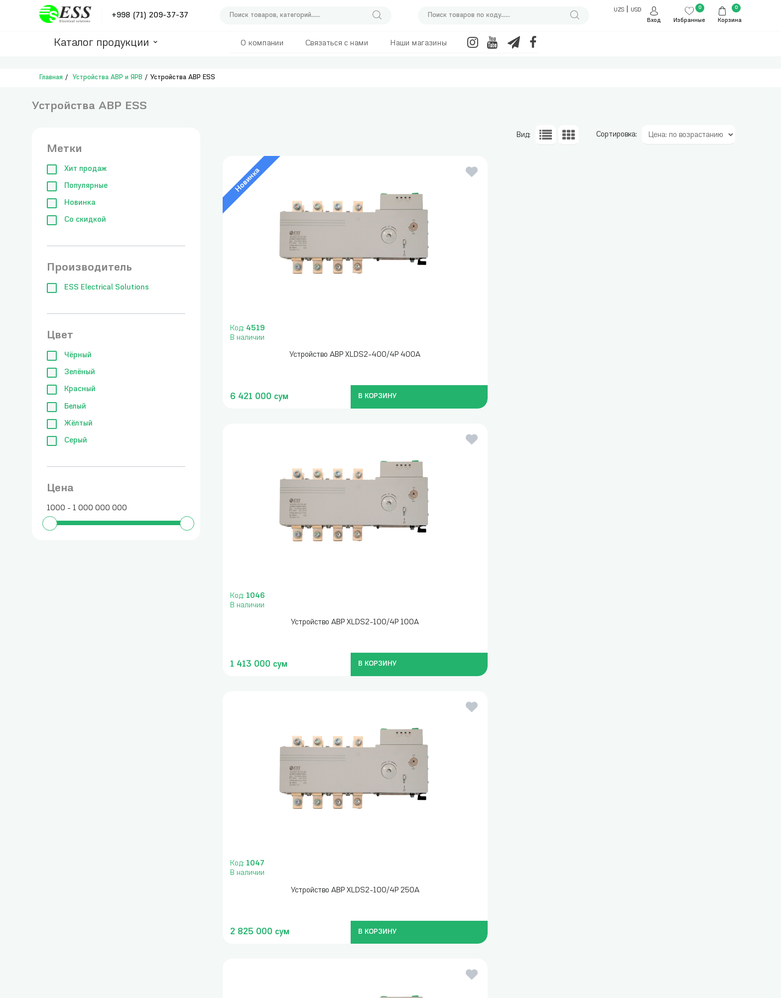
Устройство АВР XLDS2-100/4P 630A (304, 622)
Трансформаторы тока (298, 844)
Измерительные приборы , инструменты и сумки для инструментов (201, 853)
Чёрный (69, 355)
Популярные (77, 186)
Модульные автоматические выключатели (186, 935)
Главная (51, 77)
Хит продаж (77, 169)
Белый (66, 407)
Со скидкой (76, 220)
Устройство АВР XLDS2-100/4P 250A (660, 355)
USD (636, 10)
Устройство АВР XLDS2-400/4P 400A (304, 355)
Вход (654, 20)
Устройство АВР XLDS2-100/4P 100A (482, 355)
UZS (619, 10)
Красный (71, 389)
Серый (67, 440)
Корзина (730, 20)
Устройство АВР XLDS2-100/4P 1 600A (660, 622)
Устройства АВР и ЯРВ (107, 77)
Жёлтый (70, 423)
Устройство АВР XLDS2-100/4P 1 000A (481, 622)
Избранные (689, 20)
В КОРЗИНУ (322, 396)
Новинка (71, 203)
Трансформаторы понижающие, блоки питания (293, 868)
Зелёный (71, 372)
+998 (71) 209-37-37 (150, 15)
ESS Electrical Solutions (98, 287)
